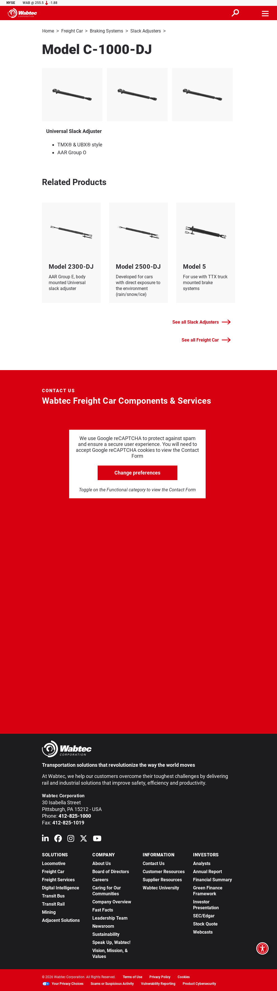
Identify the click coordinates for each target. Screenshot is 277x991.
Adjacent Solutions (61, 919)
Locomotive (53, 863)
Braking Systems (106, 31)
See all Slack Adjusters (201, 321)
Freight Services (58, 879)
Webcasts (203, 931)
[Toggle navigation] (265, 13)
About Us (101, 863)
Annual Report (207, 871)
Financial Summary (212, 879)
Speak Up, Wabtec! (111, 942)
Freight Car (72, 31)
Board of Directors (110, 871)
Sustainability (105, 933)
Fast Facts (102, 909)
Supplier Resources (162, 879)
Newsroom (103, 925)
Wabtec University (161, 887)
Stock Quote (205, 923)
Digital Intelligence (60, 887)
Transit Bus (53, 895)
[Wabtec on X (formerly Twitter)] (83, 839)
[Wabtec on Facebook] (58, 839)
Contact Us (154, 863)
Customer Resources (164, 871)
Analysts (201, 863)
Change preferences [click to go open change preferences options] (137, 472)
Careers (100, 879)
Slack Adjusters (145, 31)
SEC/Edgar (204, 915)
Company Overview (111, 901)
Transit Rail (53, 903)
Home (48, 31)
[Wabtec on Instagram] (70, 839)
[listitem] (138, 94)
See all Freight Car (206, 339)
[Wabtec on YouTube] (97, 839)
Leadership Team (110, 917)
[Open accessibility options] (262, 948)
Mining (49, 911)
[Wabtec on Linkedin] (45, 839)
